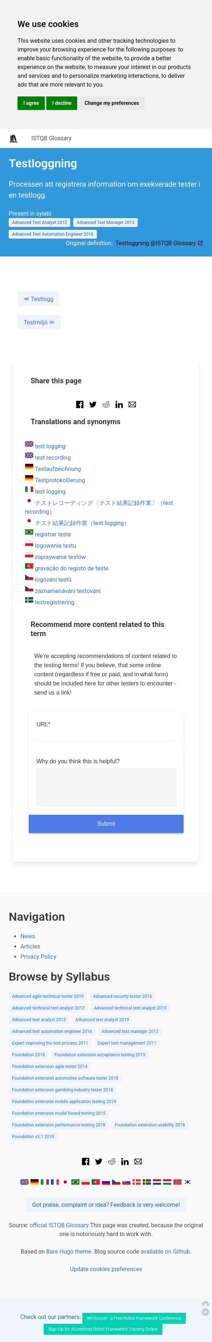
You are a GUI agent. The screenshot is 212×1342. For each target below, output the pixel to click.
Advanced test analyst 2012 (39, 1019)
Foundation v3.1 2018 (33, 1136)
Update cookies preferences (106, 1269)
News (27, 936)
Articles (30, 946)
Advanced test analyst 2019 (102, 1019)
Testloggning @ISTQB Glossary (159, 243)
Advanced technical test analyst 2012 (48, 1008)
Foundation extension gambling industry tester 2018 (62, 1089)
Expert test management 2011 (127, 1043)
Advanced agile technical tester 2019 (48, 996)
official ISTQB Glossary (59, 1225)
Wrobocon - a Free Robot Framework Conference (134, 1318)
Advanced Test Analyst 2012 (39, 222)
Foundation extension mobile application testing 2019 (64, 1101)
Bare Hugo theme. (69, 1251)
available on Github (165, 1251)
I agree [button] (31, 103)
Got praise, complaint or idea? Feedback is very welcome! (106, 1204)
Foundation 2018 (28, 1054)
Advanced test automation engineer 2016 (52, 1031)
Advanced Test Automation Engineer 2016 (53, 234)
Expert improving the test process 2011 (50, 1043)
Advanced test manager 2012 (129, 1031)
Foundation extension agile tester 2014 (49, 1066)
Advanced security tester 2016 (122, 996)
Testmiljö (39, 322)
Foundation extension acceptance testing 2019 (99, 1054)
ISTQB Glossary (51, 138)
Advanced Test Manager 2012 (105, 222)
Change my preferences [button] (112, 103)
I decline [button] (61, 103)
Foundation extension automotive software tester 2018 (65, 1078)
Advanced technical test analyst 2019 (130, 1008)
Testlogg (38, 299)
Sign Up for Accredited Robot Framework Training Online (102, 1329)
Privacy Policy (38, 956)
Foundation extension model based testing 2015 (59, 1113)
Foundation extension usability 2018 (150, 1125)
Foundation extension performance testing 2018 (58, 1125)
